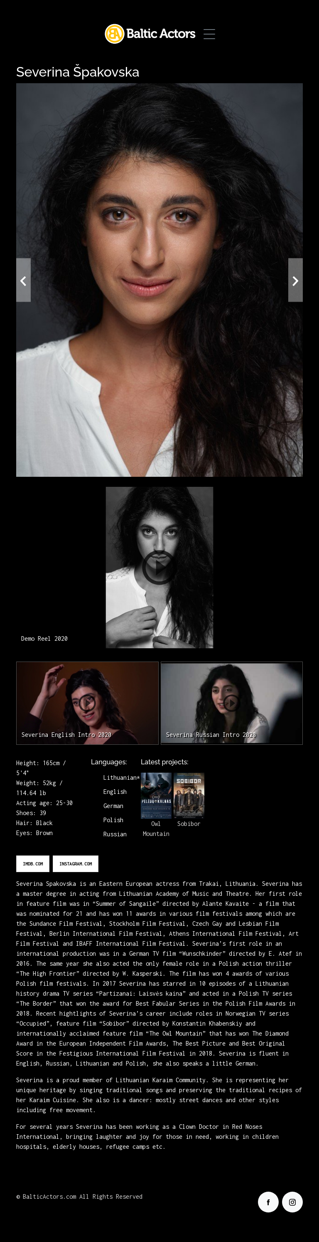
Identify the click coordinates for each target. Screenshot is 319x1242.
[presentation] (23, 280)
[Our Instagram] (292, 1202)
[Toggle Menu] (209, 34)
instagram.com (75, 863)
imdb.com (33, 863)
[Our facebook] (268, 1202)
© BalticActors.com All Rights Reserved (79, 1196)
